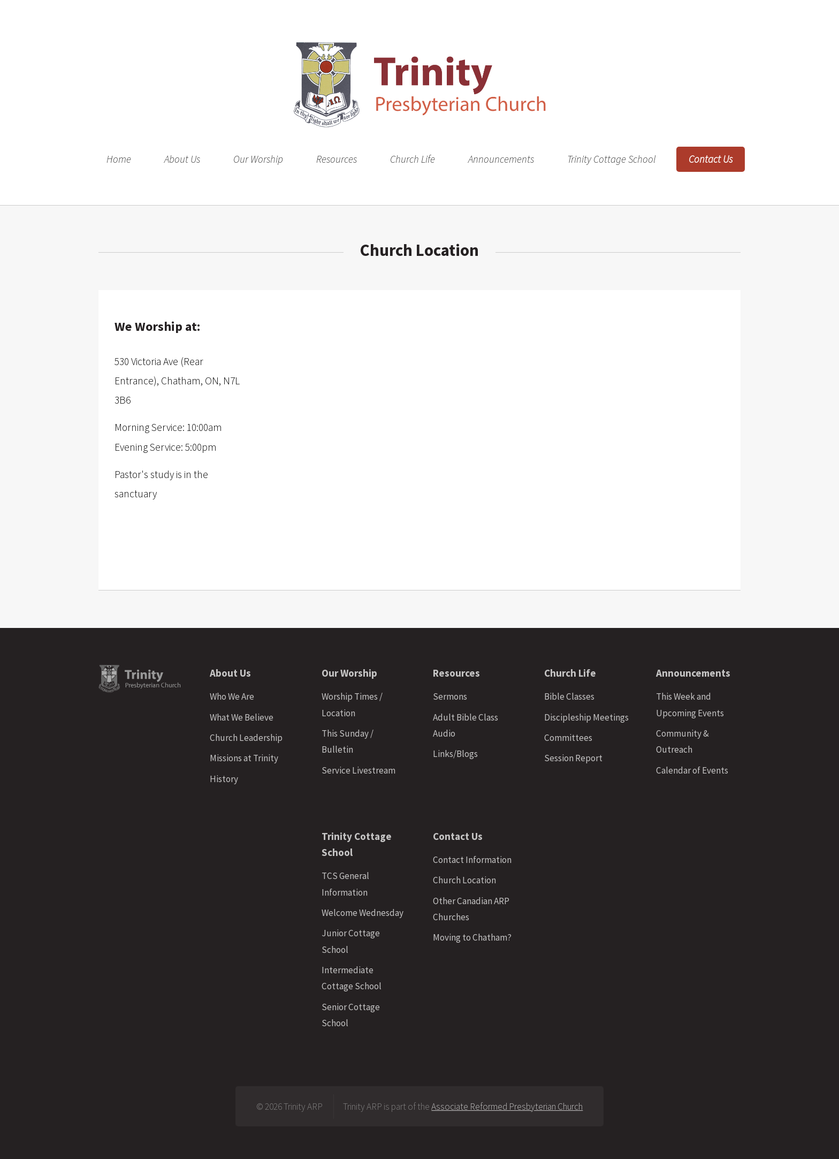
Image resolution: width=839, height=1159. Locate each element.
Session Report (573, 758)
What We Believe (241, 717)
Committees (568, 738)
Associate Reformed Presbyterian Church (507, 1106)
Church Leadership (246, 738)
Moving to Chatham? (472, 937)
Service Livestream (358, 770)
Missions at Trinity (244, 758)
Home (118, 159)
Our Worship (258, 159)
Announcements (501, 159)
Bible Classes (569, 696)
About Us (182, 159)
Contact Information (472, 860)
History (224, 779)
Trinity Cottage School (611, 159)
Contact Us (711, 159)
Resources (336, 159)
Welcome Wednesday (362, 913)
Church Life (412, 159)
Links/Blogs (455, 754)
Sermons (450, 696)
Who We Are (232, 696)
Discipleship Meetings (586, 717)
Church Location (464, 880)
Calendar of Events (692, 770)
